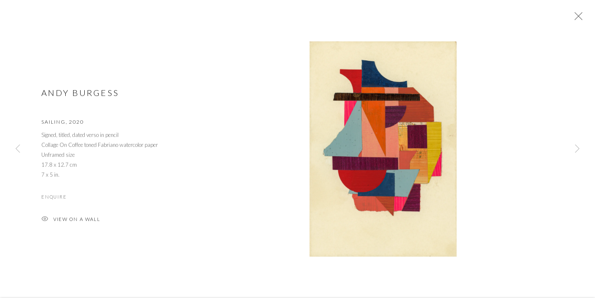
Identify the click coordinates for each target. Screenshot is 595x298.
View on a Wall (70, 221)
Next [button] (577, 149)
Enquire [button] (54, 198)
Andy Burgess (80, 94)
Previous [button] (18, 149)
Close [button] (576, 18)
